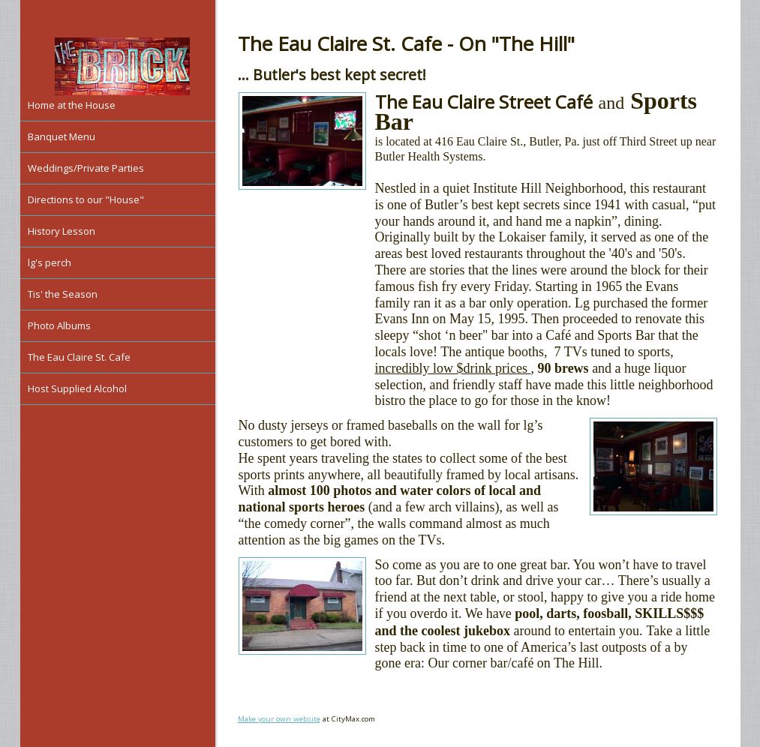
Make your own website (279, 719)
